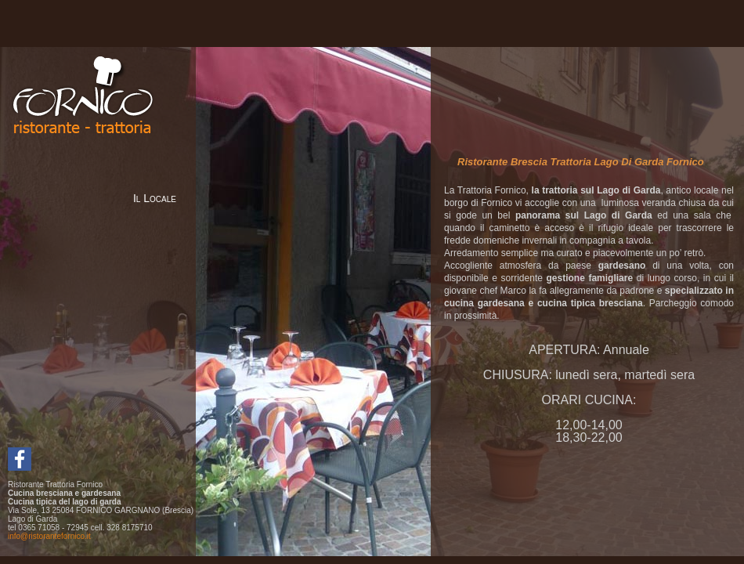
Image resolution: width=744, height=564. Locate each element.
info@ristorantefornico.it (49, 536)
